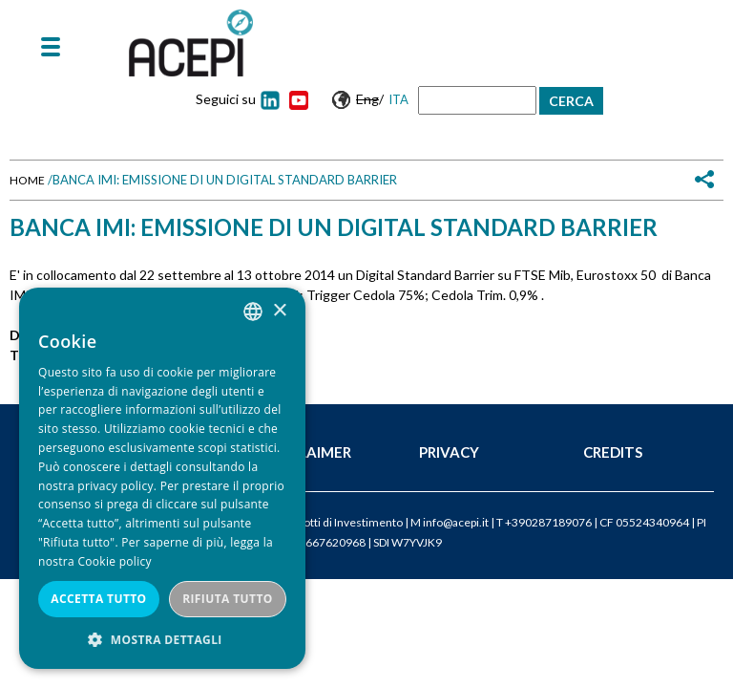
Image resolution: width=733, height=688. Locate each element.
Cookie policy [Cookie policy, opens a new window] (114, 561)
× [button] (279, 311)
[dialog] (162, 478)
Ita (398, 99)
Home (27, 180)
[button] (162, 640)
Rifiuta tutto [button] (227, 599)
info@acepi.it (456, 522)
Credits (612, 452)
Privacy (449, 452)
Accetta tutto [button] (98, 599)
